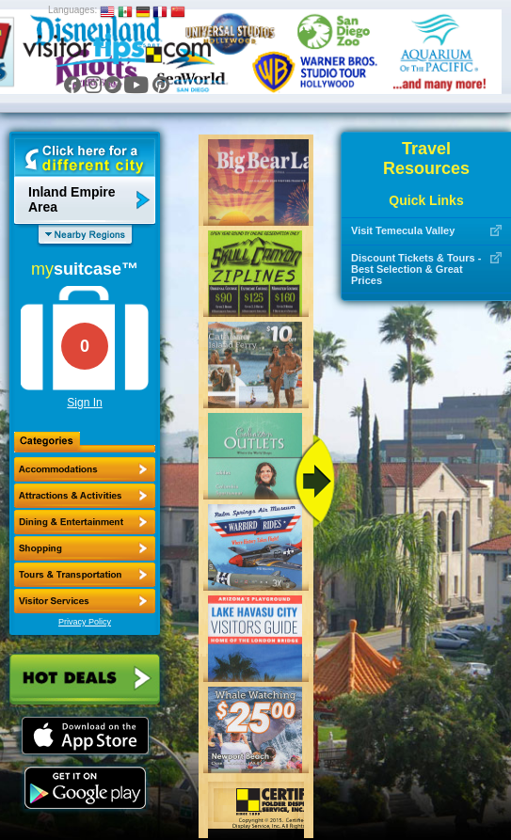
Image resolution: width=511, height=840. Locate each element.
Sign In (84, 402)
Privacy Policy (84, 621)
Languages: (72, 10)
